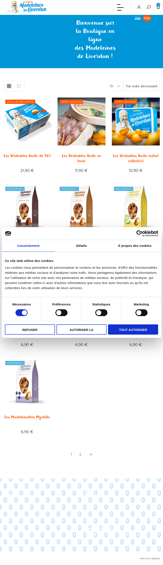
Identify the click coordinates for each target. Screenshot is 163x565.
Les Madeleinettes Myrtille (27, 417)
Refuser (30, 330)
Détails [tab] (81, 245)
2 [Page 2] (80, 454)
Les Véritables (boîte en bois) (81, 158)
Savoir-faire (11, 504)
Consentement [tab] (28, 245)
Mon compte (94, 504)
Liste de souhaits (97, 518)
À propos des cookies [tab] (135, 245)
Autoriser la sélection (81, 331)
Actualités (10, 525)
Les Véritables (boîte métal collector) (136, 158)
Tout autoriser (133, 330)
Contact (9, 532)
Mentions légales (150, 558)
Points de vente (15, 518)
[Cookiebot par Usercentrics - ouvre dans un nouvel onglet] (139, 233)
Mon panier (93, 511)
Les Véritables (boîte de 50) (27, 156)
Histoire (9, 511)
